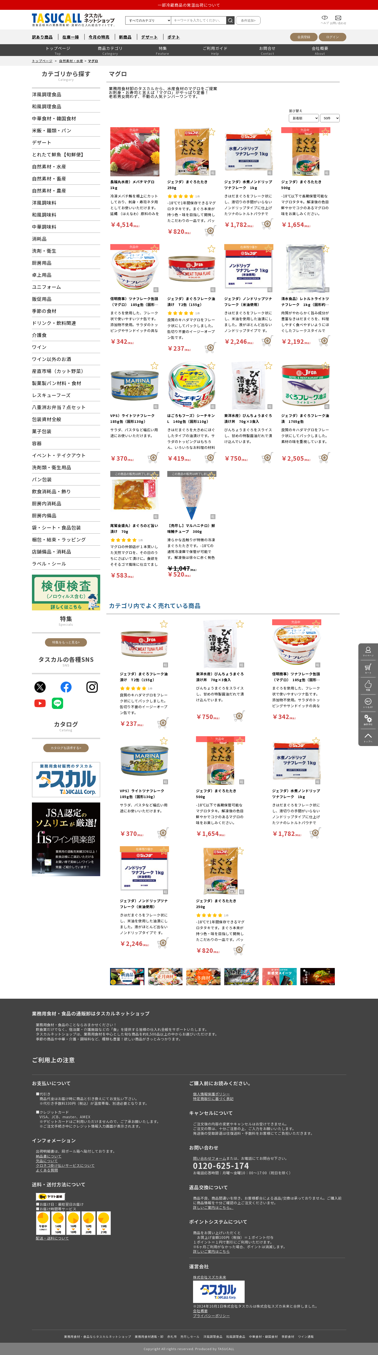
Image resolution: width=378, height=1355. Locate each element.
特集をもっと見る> (66, 642)
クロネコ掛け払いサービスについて (65, 1165)
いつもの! (368, 707)
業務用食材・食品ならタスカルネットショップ (97, 1336)
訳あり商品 (42, 37)
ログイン (332, 37)
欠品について (47, 1160)
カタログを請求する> (66, 748)
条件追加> (248, 20)
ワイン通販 (306, 1336)
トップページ (57, 48)
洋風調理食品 (213, 1336)
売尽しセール (190, 1336)
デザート (149, 37)
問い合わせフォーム (209, 1158)
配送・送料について (52, 1238)
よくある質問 (47, 1170)
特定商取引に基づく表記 (213, 1098)
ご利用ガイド (215, 48)
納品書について (49, 1156)
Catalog (65, 730)
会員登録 (303, 37)
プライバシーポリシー (211, 1315)
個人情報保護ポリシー (211, 1093)
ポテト (174, 37)
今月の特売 (99, 37)
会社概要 (320, 48)
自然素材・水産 (71, 60)
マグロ (93, 60)
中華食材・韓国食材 (263, 1336)
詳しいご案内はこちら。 (213, 1207)
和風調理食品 (235, 1336)
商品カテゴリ (110, 48)
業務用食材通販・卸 (149, 1336)
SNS (66, 665)
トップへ (368, 741)
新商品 (125, 37)
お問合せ (267, 48)
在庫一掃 (70, 37)
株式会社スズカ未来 (209, 1277)
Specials (66, 624)
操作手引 (368, 724)
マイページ (368, 655)
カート (368, 672)
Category (66, 79)
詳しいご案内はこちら (211, 1251)
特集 (163, 48)
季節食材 (287, 1336)
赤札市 (172, 1336)
